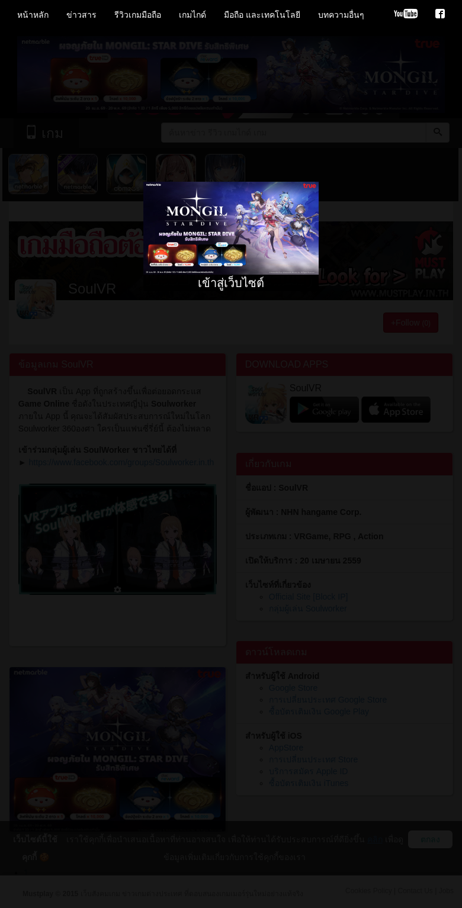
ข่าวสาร (81, 15)
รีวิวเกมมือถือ (137, 15)
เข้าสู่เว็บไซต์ (231, 282)
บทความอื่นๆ (341, 15)
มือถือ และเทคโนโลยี (262, 15)
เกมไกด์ (192, 15)
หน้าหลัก (33, 15)
